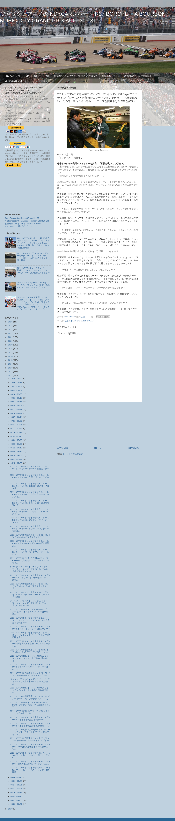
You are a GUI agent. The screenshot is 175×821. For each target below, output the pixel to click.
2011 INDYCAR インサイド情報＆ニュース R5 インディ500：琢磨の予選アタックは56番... (29, 486)
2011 (10, 375)
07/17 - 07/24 (16, 428)
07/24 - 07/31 (16, 425)
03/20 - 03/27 (16, 804)
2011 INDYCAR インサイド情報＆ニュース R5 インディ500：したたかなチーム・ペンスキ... (29, 494)
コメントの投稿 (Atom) (72, 454)
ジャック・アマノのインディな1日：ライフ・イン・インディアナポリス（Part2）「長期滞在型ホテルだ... (30, 569)
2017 (10, 352)
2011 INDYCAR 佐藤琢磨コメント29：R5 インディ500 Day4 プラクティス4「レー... (30, 674)
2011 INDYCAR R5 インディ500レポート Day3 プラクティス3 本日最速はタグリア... (30, 704)
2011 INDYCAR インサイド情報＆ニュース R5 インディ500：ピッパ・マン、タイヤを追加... (29, 528)
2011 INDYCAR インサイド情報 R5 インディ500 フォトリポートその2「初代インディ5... (30, 755)
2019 (10, 345)
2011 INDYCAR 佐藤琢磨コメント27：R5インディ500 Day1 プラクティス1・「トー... (30, 739)
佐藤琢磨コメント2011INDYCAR (79, 321)
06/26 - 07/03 (16, 440)
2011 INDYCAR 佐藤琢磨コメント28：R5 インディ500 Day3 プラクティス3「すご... (30, 697)
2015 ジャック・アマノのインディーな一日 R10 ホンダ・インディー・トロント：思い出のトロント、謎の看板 (33, 257)
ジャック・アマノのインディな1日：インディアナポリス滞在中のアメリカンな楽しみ (30, 681)
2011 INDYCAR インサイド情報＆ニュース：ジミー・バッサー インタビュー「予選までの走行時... (30, 620)
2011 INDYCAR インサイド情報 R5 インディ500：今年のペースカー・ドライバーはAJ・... (30, 666)
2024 (10, 325)
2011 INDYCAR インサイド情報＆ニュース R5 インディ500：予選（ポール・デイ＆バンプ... (29, 477)
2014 (10, 364)
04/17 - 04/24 (16, 789)
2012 (10, 372)
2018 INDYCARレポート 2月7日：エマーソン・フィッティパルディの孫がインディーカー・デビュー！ (33, 285)
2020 (10, 341)
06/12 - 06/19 (16, 448)
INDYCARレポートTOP (17, 76)
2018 (10, 349)
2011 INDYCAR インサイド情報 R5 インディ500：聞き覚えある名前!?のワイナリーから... (30, 643)
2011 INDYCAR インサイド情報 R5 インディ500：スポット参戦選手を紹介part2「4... (30, 724)
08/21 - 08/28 (16, 409)
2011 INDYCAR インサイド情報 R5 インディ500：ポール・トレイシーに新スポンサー (30, 627)
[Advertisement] (98, 424)
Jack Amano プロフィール (18, 81)
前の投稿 (133, 447)
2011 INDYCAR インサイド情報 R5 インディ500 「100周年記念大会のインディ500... (30, 762)
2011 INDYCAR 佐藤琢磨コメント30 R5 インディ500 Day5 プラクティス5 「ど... (30, 651)
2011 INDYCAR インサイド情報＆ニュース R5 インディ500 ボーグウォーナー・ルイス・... (30, 551)
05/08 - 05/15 (16, 777)
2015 (10, 360)
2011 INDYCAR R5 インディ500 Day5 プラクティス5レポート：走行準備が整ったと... (29, 658)
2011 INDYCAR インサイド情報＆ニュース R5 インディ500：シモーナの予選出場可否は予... (29, 503)
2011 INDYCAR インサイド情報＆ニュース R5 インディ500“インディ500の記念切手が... (29, 543)
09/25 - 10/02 (16, 390)
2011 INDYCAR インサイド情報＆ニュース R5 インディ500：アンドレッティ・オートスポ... (29, 520)
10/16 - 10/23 (16, 379)
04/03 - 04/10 (16, 796)
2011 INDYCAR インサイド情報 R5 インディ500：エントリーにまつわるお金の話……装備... (30, 577)
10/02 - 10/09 (16, 386)
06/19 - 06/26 (16, 444)
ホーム (98, 447)
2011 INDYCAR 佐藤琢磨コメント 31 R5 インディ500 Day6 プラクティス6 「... (30, 586)
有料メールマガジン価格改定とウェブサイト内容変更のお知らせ (65, 76)
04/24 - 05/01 (16, 785)
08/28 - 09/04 (16, 406)
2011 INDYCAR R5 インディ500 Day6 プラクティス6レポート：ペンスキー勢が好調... (29, 611)
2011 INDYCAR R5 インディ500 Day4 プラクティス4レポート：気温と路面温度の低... (29, 690)
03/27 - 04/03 (16, 800)
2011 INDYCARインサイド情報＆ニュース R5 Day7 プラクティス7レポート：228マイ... (30, 560)
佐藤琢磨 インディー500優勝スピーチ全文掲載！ (127, 76)
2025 (10, 322)
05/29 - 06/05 (16, 455)
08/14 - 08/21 (16, 413)
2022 (10, 333)
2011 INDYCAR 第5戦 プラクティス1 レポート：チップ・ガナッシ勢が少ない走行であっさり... (30, 732)
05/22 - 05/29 (16, 459)
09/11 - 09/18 (16, 398)
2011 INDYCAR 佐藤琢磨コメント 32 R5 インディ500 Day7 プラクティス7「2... (30, 536)
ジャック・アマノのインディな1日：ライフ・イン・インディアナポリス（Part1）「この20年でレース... (30, 603)
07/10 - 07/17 (16, 432)
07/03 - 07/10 (16, 436)
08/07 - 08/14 (16, 417)
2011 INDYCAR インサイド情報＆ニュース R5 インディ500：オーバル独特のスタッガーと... (29, 468)
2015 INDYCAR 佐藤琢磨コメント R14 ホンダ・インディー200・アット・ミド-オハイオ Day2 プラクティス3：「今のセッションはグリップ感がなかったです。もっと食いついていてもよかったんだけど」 (33, 303)
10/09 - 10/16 (16, 383)
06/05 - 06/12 (16, 451)
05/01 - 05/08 (16, 781)
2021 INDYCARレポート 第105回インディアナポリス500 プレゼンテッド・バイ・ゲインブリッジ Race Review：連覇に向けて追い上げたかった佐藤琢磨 (33, 243)
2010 (10, 809)
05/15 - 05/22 (16, 463)
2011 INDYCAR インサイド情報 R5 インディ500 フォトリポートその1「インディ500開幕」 (30, 770)
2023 (10, 329)
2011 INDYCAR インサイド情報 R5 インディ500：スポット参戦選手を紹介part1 (30, 718)
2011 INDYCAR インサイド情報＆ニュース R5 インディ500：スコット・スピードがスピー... (29, 511)
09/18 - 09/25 (16, 394)
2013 (10, 368)
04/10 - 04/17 (16, 792)
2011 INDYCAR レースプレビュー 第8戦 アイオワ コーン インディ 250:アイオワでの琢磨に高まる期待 (33, 270)
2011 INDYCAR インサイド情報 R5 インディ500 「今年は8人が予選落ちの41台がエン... (30, 746)
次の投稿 (62, 447)
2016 (10, 356)
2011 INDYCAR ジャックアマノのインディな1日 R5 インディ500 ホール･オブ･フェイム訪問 (29, 594)
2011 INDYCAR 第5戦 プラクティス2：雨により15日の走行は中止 (30, 712)
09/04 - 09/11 (16, 402)
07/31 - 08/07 (16, 421)
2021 (10, 337)
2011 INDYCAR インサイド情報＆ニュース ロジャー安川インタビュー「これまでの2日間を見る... (30, 635)
